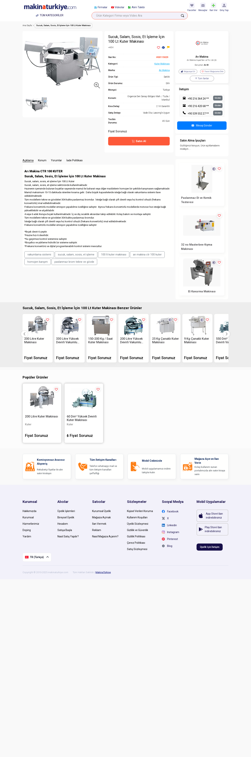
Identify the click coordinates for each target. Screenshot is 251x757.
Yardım (27, 536)
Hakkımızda (29, 511)
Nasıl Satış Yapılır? (68, 536)
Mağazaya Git (188, 71)
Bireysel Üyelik (65, 517)
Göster (218, 98)
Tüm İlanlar (202, 78)
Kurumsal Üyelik (101, 511)
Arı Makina (201, 56)
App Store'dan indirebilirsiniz (214, 515)
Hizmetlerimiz (31, 523)
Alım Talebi (136, 7)
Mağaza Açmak (101, 517)
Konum (42, 160)
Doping (27, 530)
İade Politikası (74, 160)
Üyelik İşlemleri (66, 511)
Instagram (170, 532)
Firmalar (100, 7)
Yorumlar (56, 160)
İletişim (184, 89)
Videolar (117, 7)
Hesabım (62, 523)
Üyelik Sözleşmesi (137, 523)
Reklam (96, 530)
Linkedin (169, 525)
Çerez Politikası (136, 542)
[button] (226, 334)
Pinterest (170, 539)
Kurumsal (28, 517)
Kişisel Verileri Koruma (140, 511)
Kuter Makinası (162, 63)
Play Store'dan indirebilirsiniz (213, 529)
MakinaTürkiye (103, 572)
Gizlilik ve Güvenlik (137, 530)
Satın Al (139, 141)
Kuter (28, 424)
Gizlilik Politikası (136, 536)
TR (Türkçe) (37, 557)
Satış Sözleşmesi (137, 549)
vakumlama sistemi (39, 254)
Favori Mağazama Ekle (212, 71)
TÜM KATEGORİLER (49, 15)
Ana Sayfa (28, 25)
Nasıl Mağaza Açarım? (105, 536)
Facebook (170, 511)
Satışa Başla (64, 530)
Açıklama (28, 160)
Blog (167, 546)
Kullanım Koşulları (137, 517)
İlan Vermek (99, 523)
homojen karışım (37, 261)
